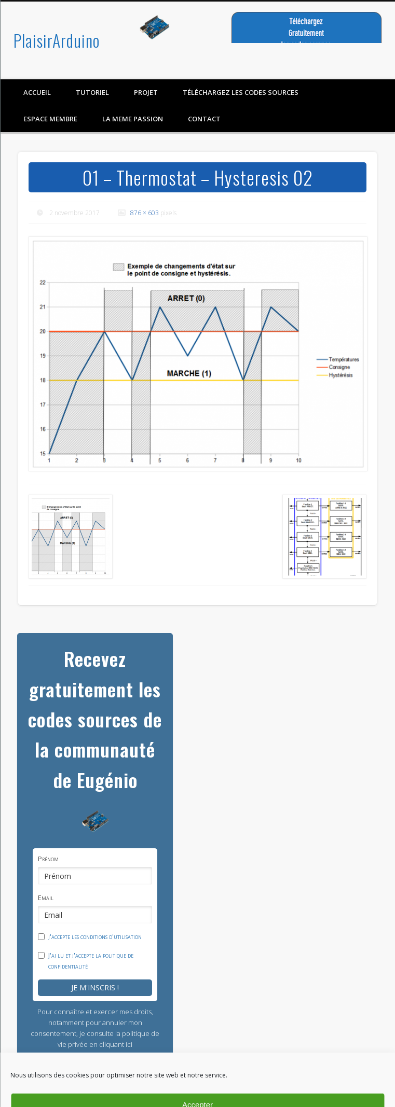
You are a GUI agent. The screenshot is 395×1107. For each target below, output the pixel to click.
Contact (370, 1100)
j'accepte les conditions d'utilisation (95, 936)
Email (45, 897)
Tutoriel (92, 92)
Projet (146, 92)
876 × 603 (144, 212)
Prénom (48, 858)
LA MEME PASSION (132, 118)
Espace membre (50, 118)
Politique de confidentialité (257, 1094)
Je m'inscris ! (95, 987)
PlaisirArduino (56, 40)
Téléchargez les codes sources (240, 92)
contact (204, 118)
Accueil (37, 92)
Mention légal (331, 1100)
